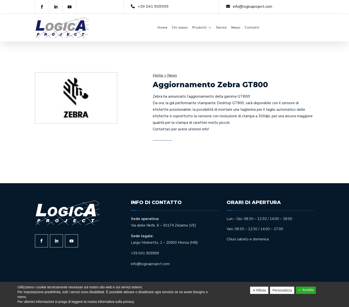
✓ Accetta (305, 290)
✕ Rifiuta (259, 290)
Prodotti (199, 27)
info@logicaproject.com (252, 6)
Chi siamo (180, 27)
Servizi (221, 27)
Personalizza (282, 290)
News (235, 27)
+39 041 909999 (153, 6)
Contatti (252, 27)
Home (162, 27)
